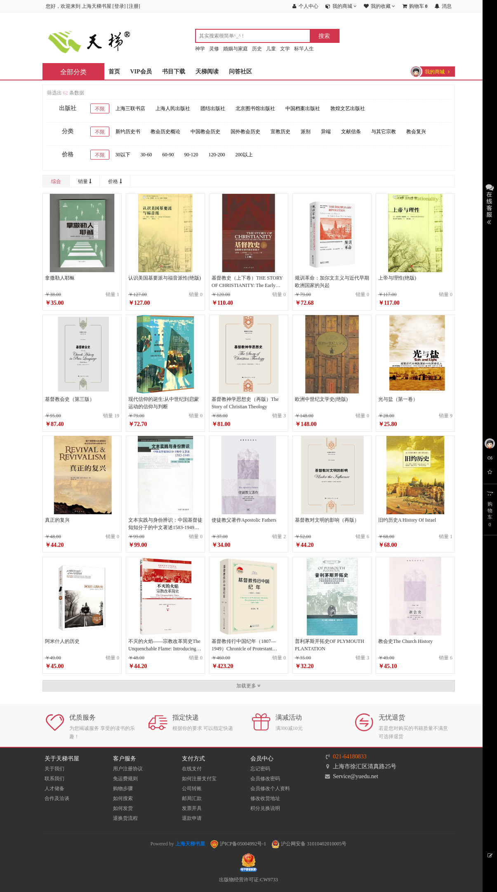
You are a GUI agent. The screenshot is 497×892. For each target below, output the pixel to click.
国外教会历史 (245, 131)
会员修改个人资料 (270, 788)
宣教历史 (280, 131)
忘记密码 (260, 769)
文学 (285, 49)
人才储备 (54, 788)
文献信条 (351, 131)
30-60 (146, 155)
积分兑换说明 (265, 808)
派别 (306, 131)
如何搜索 (123, 798)
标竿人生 (304, 49)
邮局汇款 (192, 798)
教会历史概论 (165, 131)
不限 (100, 109)
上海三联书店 (130, 108)
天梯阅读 (207, 71)
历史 (257, 49)
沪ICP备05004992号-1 (238, 844)
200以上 (244, 155)
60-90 (168, 155)
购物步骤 (123, 788)
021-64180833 (350, 756)
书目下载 (173, 71)
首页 (114, 71)
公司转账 (192, 788)
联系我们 (54, 778)
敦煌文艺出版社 (347, 108)
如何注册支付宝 (199, 778)
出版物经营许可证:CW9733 (248, 880)
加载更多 (248, 686)
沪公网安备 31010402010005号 (308, 844)
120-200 (217, 155)
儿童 (271, 49)
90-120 (191, 155)
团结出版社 (212, 108)
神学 (200, 49)
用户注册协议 (128, 769)
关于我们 (54, 769)
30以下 (122, 155)
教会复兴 (416, 131)
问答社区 (240, 71)
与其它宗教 (383, 131)
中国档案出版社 (302, 108)
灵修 (214, 49)
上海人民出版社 (172, 108)
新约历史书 (127, 131)
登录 (119, 6)
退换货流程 (125, 818)
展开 (490, 203)
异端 (326, 131)
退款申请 (192, 818)
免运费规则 (125, 778)
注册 (134, 6)
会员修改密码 (265, 778)
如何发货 (123, 808)
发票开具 (192, 808)
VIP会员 (141, 71)
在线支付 (192, 769)
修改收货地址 (265, 798)
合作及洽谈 (57, 798)
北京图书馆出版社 (255, 108)
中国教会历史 (205, 131)
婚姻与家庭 (235, 49)
